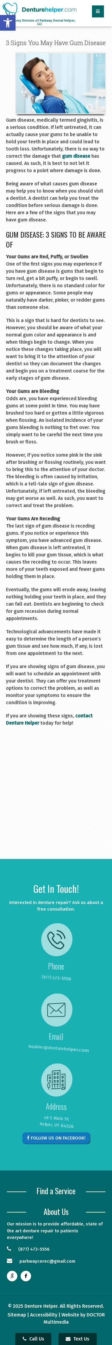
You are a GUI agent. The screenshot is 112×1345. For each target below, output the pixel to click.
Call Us (33, 1339)
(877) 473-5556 (55, 978)
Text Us (77, 1339)
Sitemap (16, 1315)
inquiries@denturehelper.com (53, 1048)
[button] (8, 23)
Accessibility (43, 1315)
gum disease (76, 156)
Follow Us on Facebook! (56, 1138)
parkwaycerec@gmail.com (41, 1261)
